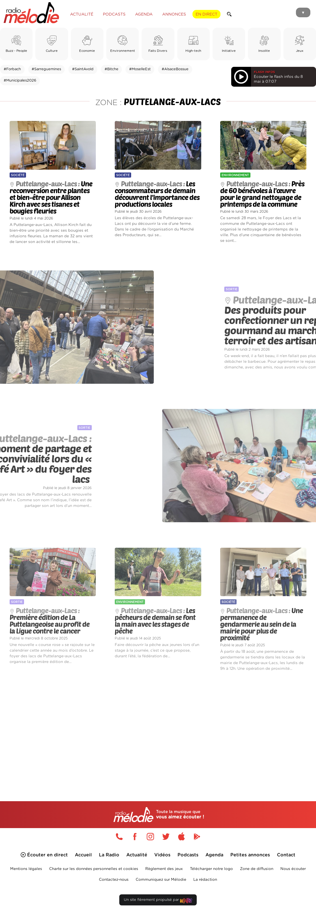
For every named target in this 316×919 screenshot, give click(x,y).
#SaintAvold (83, 69)
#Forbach (12, 69)
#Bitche (111, 69)
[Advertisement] (158, 728)
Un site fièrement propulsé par (158, 901)
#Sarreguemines (46, 69)
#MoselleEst (140, 69)
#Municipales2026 (20, 80)
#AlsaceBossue (175, 69)
